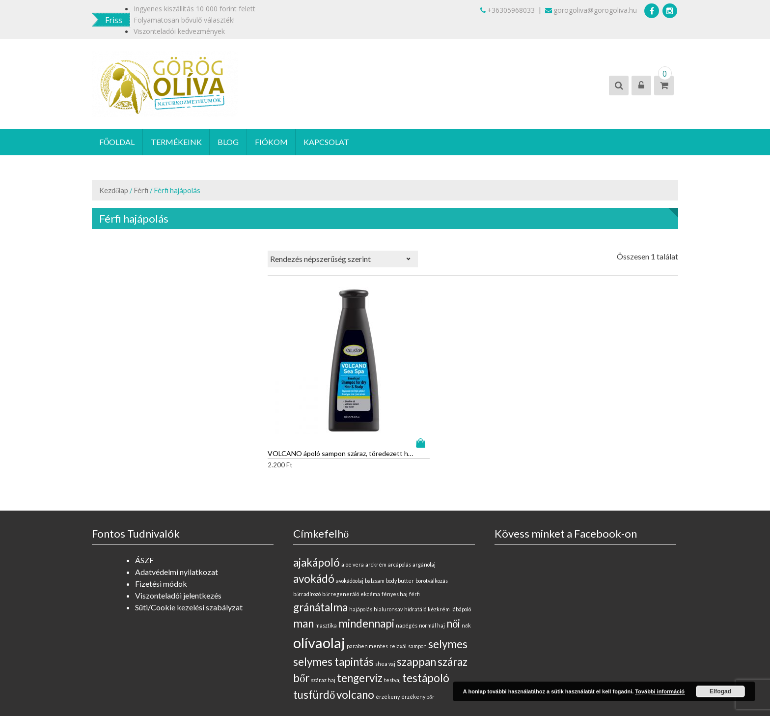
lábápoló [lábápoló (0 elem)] (461, 553)
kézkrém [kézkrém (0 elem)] (439, 553)
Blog (229, 142)
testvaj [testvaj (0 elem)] (392, 624)
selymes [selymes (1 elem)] (448, 588)
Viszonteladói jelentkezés (178, 539)
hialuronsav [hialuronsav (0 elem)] (388, 553)
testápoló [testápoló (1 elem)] (425, 622)
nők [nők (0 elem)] (466, 570)
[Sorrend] (343, 259)
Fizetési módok (161, 528)
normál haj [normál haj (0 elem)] (432, 570)
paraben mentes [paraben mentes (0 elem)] (367, 590)
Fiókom (272, 142)
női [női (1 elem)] (453, 567)
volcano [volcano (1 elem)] (355, 639)
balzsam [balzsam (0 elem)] (375, 525)
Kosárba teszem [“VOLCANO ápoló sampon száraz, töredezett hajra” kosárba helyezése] (352, 387)
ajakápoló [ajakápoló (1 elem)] (316, 507)
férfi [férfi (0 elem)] (414, 538)
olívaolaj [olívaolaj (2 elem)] (319, 587)
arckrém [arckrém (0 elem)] (375, 509)
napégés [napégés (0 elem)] (406, 570)
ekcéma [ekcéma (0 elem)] (370, 538)
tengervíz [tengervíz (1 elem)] (360, 622)
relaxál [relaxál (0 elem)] (398, 590)
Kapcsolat (328, 142)
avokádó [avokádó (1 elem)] (313, 523)
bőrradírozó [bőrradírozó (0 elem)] (307, 538)
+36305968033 (507, 10)
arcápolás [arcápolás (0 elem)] (399, 509)
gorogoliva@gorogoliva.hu (591, 10)
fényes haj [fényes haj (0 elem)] (395, 538)
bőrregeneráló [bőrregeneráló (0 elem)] (340, 538)
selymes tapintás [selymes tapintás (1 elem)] (333, 606)
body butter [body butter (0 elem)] (400, 525)
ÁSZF (144, 504)
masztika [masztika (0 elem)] (326, 570)
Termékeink (176, 142)
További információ (660, 691)
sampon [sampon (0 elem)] (417, 590)
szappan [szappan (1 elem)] (416, 606)
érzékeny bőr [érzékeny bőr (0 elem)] (417, 641)
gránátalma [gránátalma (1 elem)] (320, 551)
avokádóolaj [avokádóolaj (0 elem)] (349, 525)
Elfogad (720, 691)
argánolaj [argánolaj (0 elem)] (424, 509)
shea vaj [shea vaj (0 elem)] (385, 608)
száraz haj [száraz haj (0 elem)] (323, 624)
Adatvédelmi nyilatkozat (176, 516)
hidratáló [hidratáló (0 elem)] (415, 553)
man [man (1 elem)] (303, 567)
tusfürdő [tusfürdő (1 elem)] (314, 639)
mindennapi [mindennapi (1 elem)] (366, 567)
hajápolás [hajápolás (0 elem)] (360, 553)
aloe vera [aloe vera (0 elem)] (352, 509)
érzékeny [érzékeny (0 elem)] (388, 641)
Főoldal (117, 142)
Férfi (141, 190)
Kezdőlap (113, 190)
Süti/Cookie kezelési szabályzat (189, 551)
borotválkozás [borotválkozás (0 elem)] (431, 525)
